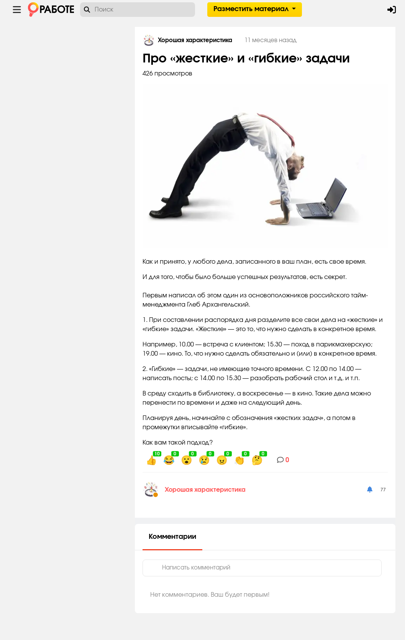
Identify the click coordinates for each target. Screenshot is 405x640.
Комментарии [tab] (175, 536)
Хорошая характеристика (207, 490)
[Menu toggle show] (17, 9)
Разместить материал (251, 9)
